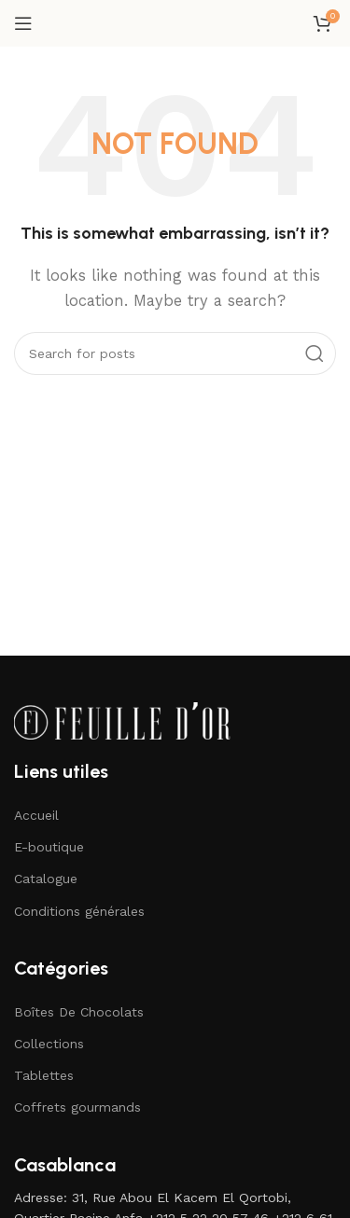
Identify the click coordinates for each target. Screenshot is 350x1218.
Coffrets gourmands (77, 1107)
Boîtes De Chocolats (79, 1011)
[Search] (175, 353)
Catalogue (45, 878)
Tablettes (44, 1075)
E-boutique (49, 846)
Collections (49, 1043)
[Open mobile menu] (23, 23)
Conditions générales (79, 911)
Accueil (36, 815)
